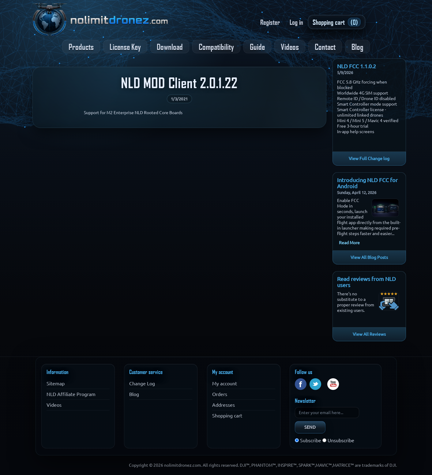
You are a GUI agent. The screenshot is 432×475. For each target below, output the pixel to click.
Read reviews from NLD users (366, 282)
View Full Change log (369, 158)
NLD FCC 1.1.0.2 (356, 66)
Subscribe (310, 440)
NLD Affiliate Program (71, 394)
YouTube (333, 384)
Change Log (142, 383)
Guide (257, 46)
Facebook (300, 384)
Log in (296, 22)
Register (270, 22)
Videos (290, 46)
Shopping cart (227, 415)
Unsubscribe (341, 440)
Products (81, 46)
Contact (325, 46)
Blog (357, 46)
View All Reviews (369, 334)
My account (224, 383)
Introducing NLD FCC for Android (367, 183)
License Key (125, 46)
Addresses (223, 405)
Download (170, 46)
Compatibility (216, 46)
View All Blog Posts (369, 257)
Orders (219, 394)
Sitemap (56, 383)
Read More (349, 242)
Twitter (315, 384)
